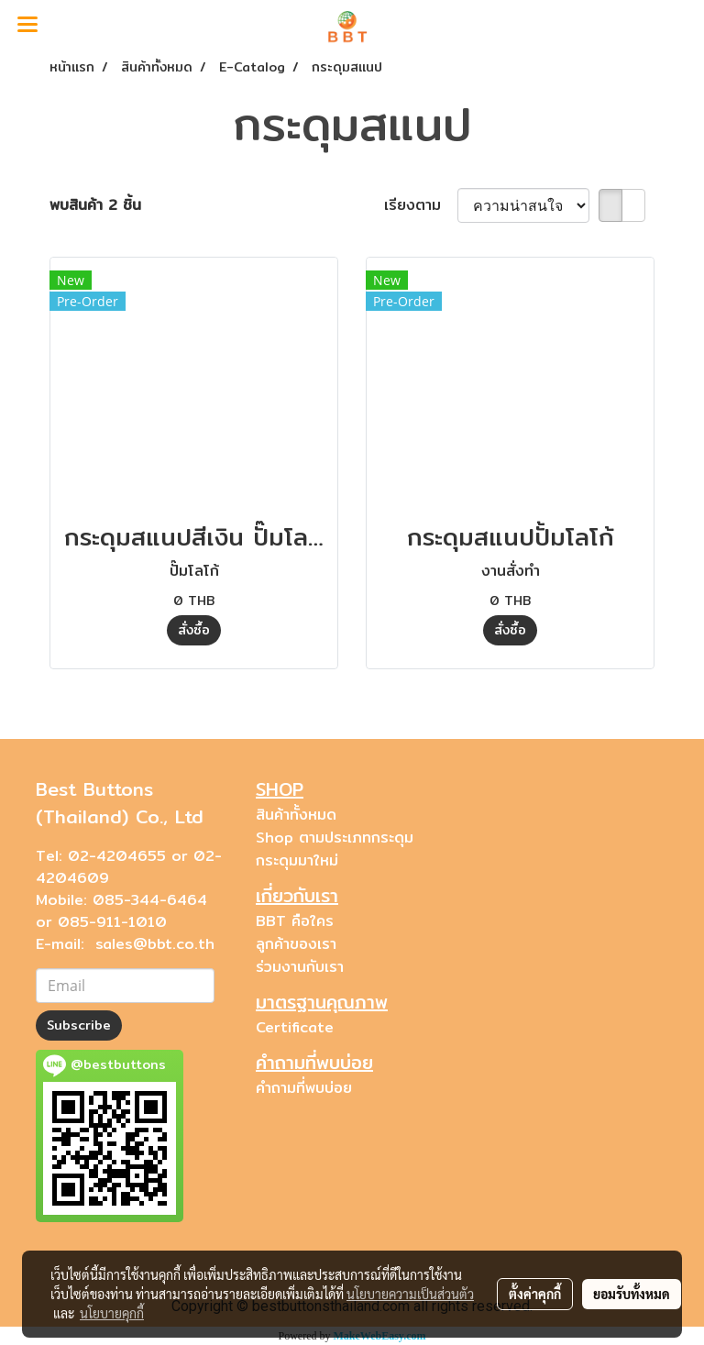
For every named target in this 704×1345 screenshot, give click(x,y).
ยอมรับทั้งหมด (631, 1293)
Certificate (295, 1027)
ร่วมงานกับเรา (300, 966)
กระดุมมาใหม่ (297, 860)
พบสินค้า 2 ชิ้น (95, 205)
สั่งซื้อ (194, 630)
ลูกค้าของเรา (296, 943)
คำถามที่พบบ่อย (304, 1087)
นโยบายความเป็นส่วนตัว (410, 1293)
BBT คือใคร (295, 921)
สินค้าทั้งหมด (296, 814)
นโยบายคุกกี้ (112, 1313)
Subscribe (79, 1025)
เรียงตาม (420, 205)
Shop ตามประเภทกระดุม (334, 837)
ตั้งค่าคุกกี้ (535, 1293)
